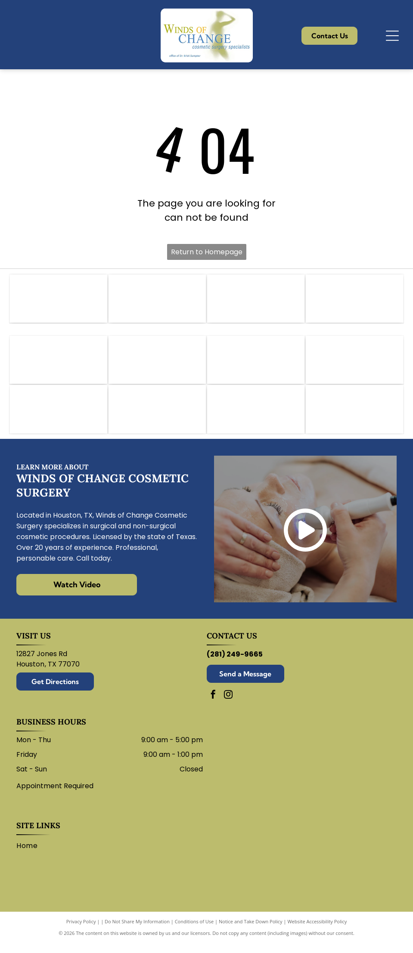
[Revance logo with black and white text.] (58, 418)
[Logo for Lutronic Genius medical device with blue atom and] (255, 418)
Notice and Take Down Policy (251, 931)
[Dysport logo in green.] (255, 365)
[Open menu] (392, 35)
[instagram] (228, 705)
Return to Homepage (206, 252)
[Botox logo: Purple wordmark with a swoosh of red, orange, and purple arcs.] (157, 365)
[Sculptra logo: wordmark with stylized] (354, 418)
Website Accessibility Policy (317, 931)
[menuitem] (30, 855)
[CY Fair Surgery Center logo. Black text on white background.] (255, 300)
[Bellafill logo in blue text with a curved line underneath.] (58, 365)
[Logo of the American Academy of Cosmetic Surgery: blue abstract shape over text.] (58, 300)
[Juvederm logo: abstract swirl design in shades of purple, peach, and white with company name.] (354, 365)
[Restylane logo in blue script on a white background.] (157, 418)
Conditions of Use (194, 931)
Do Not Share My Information (137, 931)
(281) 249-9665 (235, 664)
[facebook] (213, 705)
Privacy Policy (81, 931)
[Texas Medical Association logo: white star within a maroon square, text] (354, 300)
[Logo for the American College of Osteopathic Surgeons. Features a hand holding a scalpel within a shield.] (157, 300)
